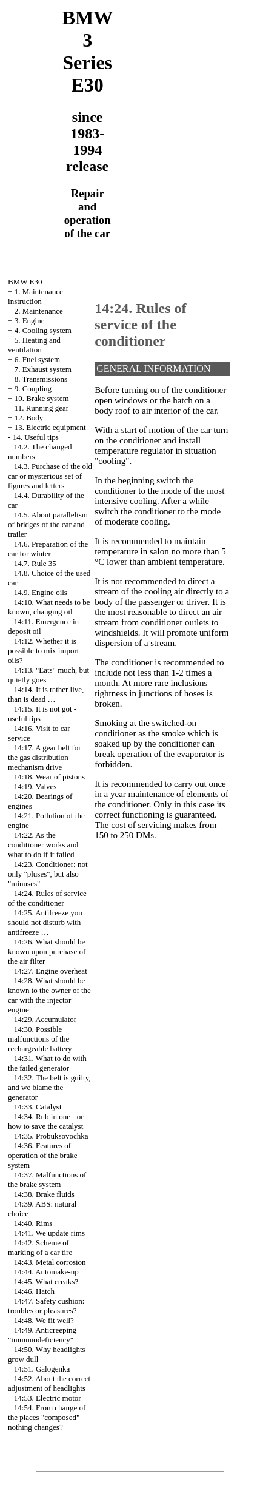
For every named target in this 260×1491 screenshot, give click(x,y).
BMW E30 (25, 281)
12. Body (29, 417)
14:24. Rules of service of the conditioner (47, 898)
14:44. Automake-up (46, 1271)
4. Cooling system (43, 330)
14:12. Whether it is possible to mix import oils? (43, 650)
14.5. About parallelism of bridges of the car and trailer (48, 524)
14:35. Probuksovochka (51, 1135)
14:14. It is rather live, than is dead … (46, 694)
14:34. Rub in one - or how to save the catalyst (46, 1121)
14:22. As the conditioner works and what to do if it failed (43, 844)
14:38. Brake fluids (44, 1194)
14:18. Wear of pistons (49, 776)
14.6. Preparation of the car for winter (48, 548)
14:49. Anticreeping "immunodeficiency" (42, 1334)
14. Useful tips (36, 437)
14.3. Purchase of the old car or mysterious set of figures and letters (50, 476)
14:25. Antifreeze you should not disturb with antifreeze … (45, 922)
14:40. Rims (33, 1223)
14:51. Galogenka (42, 1368)
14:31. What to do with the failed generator (47, 1063)
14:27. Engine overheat (50, 970)
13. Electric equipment (50, 427)
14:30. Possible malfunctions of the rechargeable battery (40, 1039)
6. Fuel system (37, 359)
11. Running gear (41, 407)
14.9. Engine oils (40, 592)
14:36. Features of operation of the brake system (42, 1155)
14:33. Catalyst (38, 1106)
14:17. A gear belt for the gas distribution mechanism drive (44, 757)
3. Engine (30, 320)
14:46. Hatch (34, 1291)
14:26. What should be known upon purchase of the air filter (46, 951)
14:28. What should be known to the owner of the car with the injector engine (49, 995)
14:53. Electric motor (47, 1397)
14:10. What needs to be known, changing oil (49, 606)
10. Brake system (42, 398)
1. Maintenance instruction (35, 296)
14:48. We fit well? (44, 1320)
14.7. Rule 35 (35, 563)
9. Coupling (33, 388)
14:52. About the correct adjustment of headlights (49, 1383)
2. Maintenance (39, 310)
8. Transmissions (41, 378)
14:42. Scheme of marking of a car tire (40, 1247)
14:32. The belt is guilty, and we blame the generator (49, 1087)
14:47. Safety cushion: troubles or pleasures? (46, 1305)
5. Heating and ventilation (34, 344)
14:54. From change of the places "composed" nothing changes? (46, 1417)
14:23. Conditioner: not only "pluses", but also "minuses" (47, 874)
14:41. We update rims (49, 1232)
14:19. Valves (35, 786)
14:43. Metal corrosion (50, 1262)
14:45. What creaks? (46, 1281)
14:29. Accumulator (45, 1019)
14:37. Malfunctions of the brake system (47, 1179)
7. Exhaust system (43, 369)
